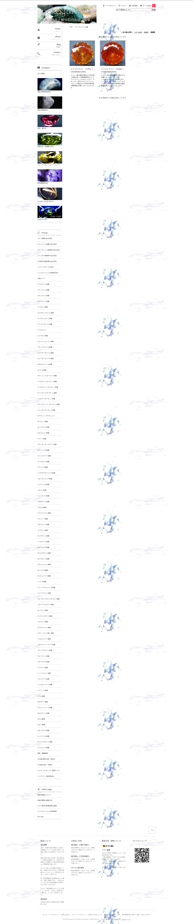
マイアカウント (110, 6)
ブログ (58, 47)
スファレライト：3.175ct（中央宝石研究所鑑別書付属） (94, 69)
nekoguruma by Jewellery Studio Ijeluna (78, 919)
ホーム (45, 915)
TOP (70, 27)
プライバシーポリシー (78, 915)
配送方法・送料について (112, 915)
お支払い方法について (95, 915)
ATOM (148, 915)
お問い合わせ (65, 915)
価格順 (146, 32)
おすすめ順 (138, 32)
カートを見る (149, 6)
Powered (116, 919)
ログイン (124, 6)
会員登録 (135, 6)
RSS (142, 915)
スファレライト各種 (81, 27)
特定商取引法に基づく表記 (131, 915)
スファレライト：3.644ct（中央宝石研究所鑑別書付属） (124, 69)
